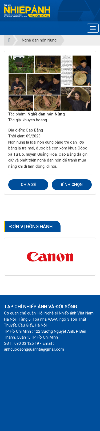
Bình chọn (72, 184)
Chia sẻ (28, 184)
